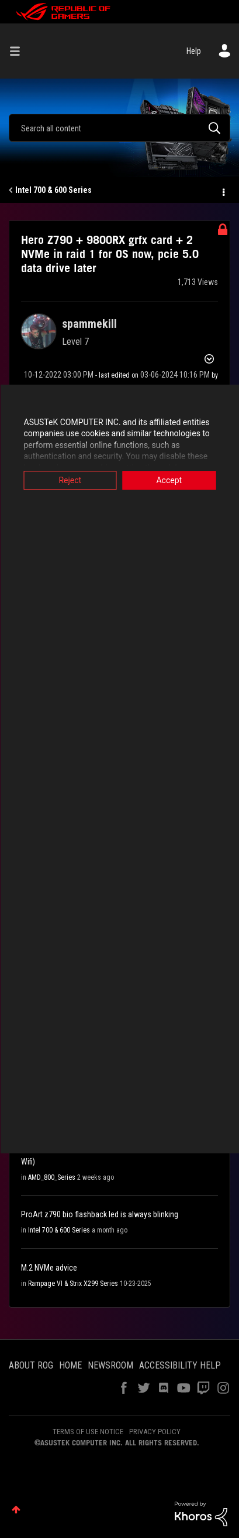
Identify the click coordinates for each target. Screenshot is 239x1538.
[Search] (119, 128)
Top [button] (16, 1509)
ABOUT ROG (31, 1365)
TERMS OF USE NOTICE (88, 1431)
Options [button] (222, 190)
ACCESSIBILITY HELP (180, 1365)
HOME (70, 1365)
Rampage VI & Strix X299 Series (73, 1283)
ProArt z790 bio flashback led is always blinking (99, 1214)
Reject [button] (69, 480)
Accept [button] (169, 480)
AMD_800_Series (51, 1177)
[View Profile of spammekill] (89, 324)
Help (193, 51)
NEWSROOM (110, 1365)
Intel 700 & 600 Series (53, 190)
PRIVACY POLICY (155, 1431)
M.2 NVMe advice (49, 1267)
